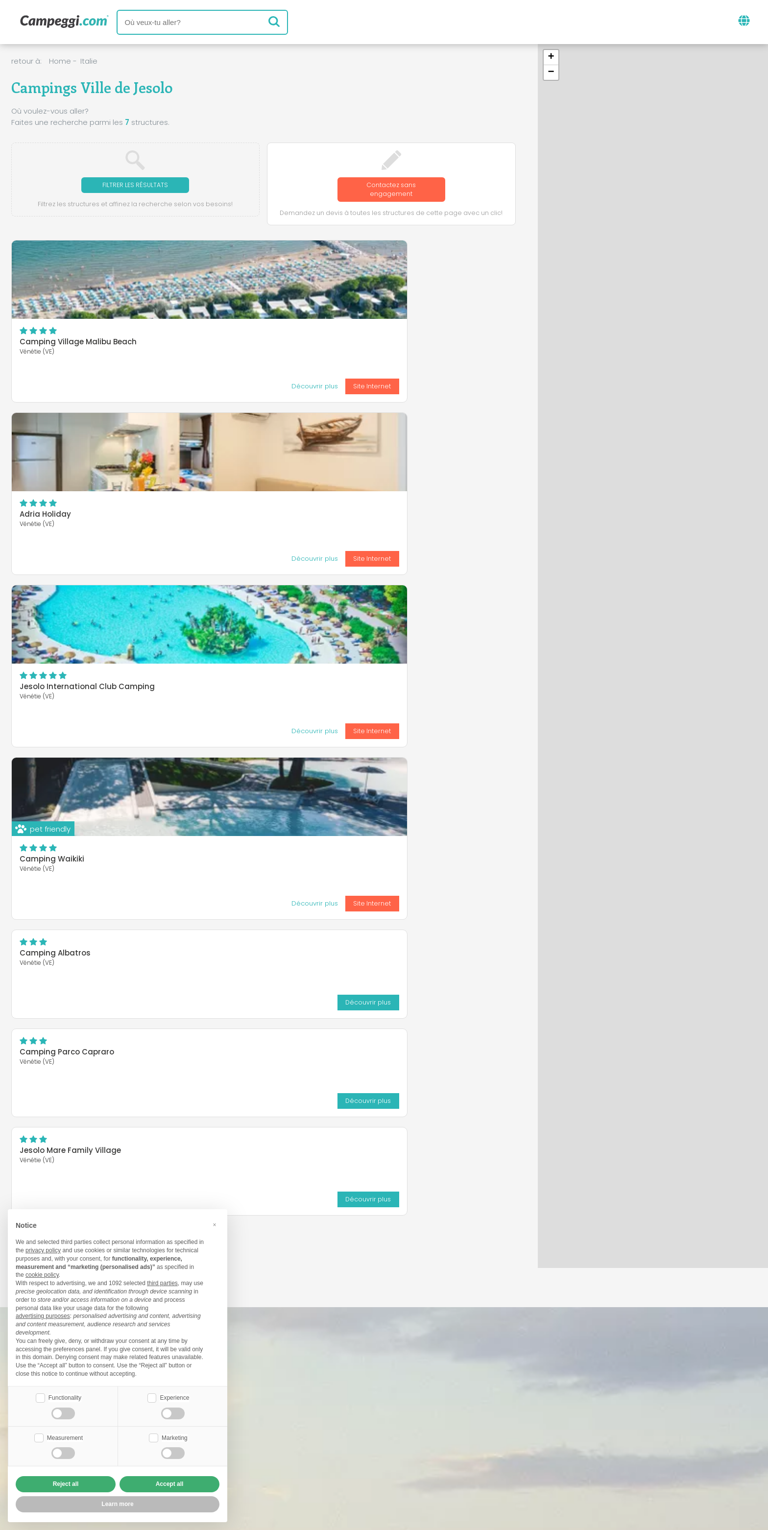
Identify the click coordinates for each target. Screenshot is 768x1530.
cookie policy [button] (42, 1273)
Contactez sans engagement (391, 190)
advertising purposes (43, 1315)
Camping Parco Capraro (409, 438)
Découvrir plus (79, 388)
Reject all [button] (66, 1484)
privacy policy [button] (43, 1249)
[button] (551, 57)
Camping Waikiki (52, 517)
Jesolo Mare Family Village (70, 611)
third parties (162, 1282)
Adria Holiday (216, 344)
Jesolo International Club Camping (430, 344)
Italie (88, 61)
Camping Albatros (226, 438)
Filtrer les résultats (135, 185)
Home (60, 61)
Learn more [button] (117, 1504)
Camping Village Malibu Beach (78, 344)
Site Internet (137, 388)
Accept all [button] (170, 1484)
